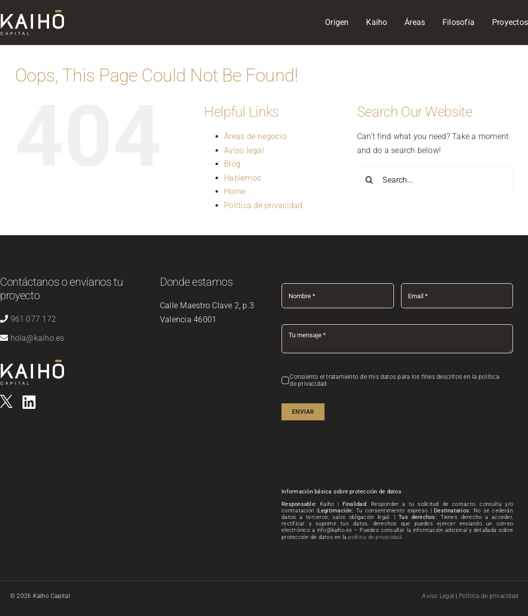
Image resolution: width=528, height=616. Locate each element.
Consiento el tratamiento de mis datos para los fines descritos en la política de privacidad (394, 380)
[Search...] (435, 179)
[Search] (369, 179)
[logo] (6, 398)
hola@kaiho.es (37, 338)
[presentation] (358, 455)
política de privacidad (374, 537)
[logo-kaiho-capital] (32, 363)
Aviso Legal (438, 595)
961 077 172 (33, 319)
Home (235, 191)
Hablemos (242, 178)
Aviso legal (244, 150)
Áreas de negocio (255, 136)
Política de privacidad (263, 205)
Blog (232, 164)
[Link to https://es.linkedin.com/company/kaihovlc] (29, 402)
